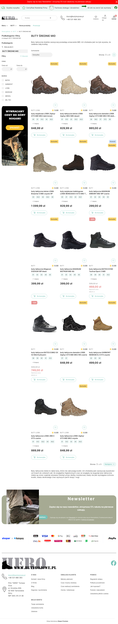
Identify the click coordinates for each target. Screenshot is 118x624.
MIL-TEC (8, 100)
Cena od (5, 65)
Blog (32, 586)
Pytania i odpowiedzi (97, 590)
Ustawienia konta (37, 608)
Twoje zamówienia (37, 604)
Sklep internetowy (57, 621)
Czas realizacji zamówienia (70, 586)
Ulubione (34, 611)
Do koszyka (39, 135)
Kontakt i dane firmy (38, 579)
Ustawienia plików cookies (99, 593)
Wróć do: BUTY (7, 47)
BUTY (14, 31)
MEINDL (8, 96)
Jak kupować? (95, 586)
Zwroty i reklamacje (67, 590)
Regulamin (72, 517)
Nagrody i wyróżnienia (39, 590)
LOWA (7, 88)
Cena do (19, 65)
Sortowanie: (35, 50)
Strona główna (6, 31)
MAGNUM (8, 92)
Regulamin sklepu (96, 579)
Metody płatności (67, 579)
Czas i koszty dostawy (69, 583)
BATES (7, 80)
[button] (55, 18)
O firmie (34, 583)
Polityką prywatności (88, 519)
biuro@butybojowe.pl (16, 575)
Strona (101, 55)
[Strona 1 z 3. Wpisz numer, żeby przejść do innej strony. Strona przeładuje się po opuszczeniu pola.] (106, 55)
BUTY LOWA (35, 110)
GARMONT (9, 84)
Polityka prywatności (97, 583)
